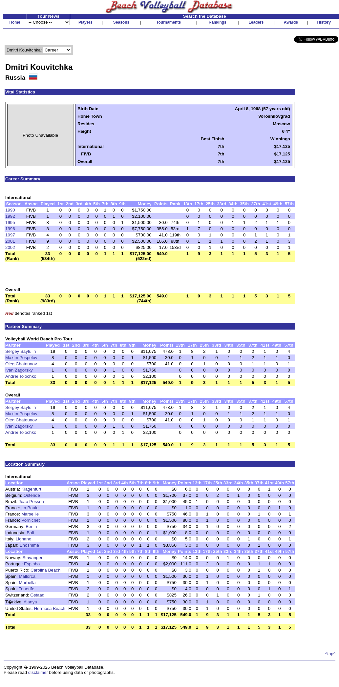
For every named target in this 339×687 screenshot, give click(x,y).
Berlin (31, 526)
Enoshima (29, 545)
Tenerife (26, 588)
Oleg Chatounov (21, 363)
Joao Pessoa (31, 501)
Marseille (30, 514)
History (324, 22)
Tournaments (168, 22)
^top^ (330, 653)
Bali (30, 532)
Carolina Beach (45, 570)
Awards (291, 22)
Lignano (23, 538)
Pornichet (30, 520)
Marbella (27, 582)
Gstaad (37, 595)
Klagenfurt (31, 489)
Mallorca (27, 576)
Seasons (121, 22)
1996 (10, 228)
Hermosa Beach (49, 608)
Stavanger (33, 557)
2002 (10, 247)
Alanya (30, 601)
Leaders (256, 22)
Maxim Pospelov (21, 357)
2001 (10, 241)
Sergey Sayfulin (20, 351)
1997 (10, 234)
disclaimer (38, 672)
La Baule (30, 507)
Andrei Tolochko (20, 376)
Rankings (217, 22)
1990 (10, 210)
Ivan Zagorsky (19, 370)
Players (85, 22)
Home (14, 22)
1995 (10, 222)
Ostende (32, 495)
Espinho (32, 563)
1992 (10, 216)
